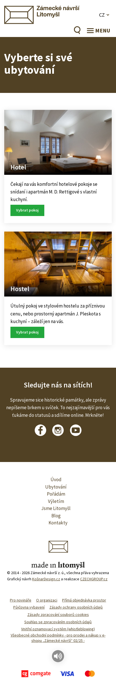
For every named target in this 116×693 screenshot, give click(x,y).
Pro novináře (20, 600)
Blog (56, 516)
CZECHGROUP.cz (94, 578)
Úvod (56, 479)
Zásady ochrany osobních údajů (76, 607)
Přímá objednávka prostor (84, 600)
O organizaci (46, 600)
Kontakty (58, 523)
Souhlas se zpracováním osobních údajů (58, 621)
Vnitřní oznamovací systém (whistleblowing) (58, 628)
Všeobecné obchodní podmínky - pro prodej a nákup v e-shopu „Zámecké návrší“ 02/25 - (58, 638)
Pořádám (56, 494)
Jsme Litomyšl (56, 508)
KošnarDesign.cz (46, 578)
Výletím (56, 501)
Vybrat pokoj (27, 210)
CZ (102, 15)
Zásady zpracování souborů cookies (58, 614)
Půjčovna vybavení (29, 607)
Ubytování (56, 487)
